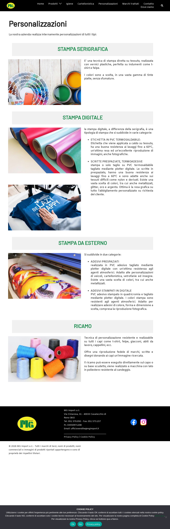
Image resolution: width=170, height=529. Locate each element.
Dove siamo (147, 7)
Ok (72, 524)
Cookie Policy (87, 437)
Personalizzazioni (108, 4)
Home (40, 4)
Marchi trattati (130, 4)
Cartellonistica (86, 4)
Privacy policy (93, 524)
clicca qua (159, 516)
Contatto (149, 4)
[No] (166, 517)
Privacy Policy (71, 437)
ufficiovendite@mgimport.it (85, 428)
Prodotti (53, 4)
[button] (162, 5)
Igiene (69, 4)
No (80, 524)
